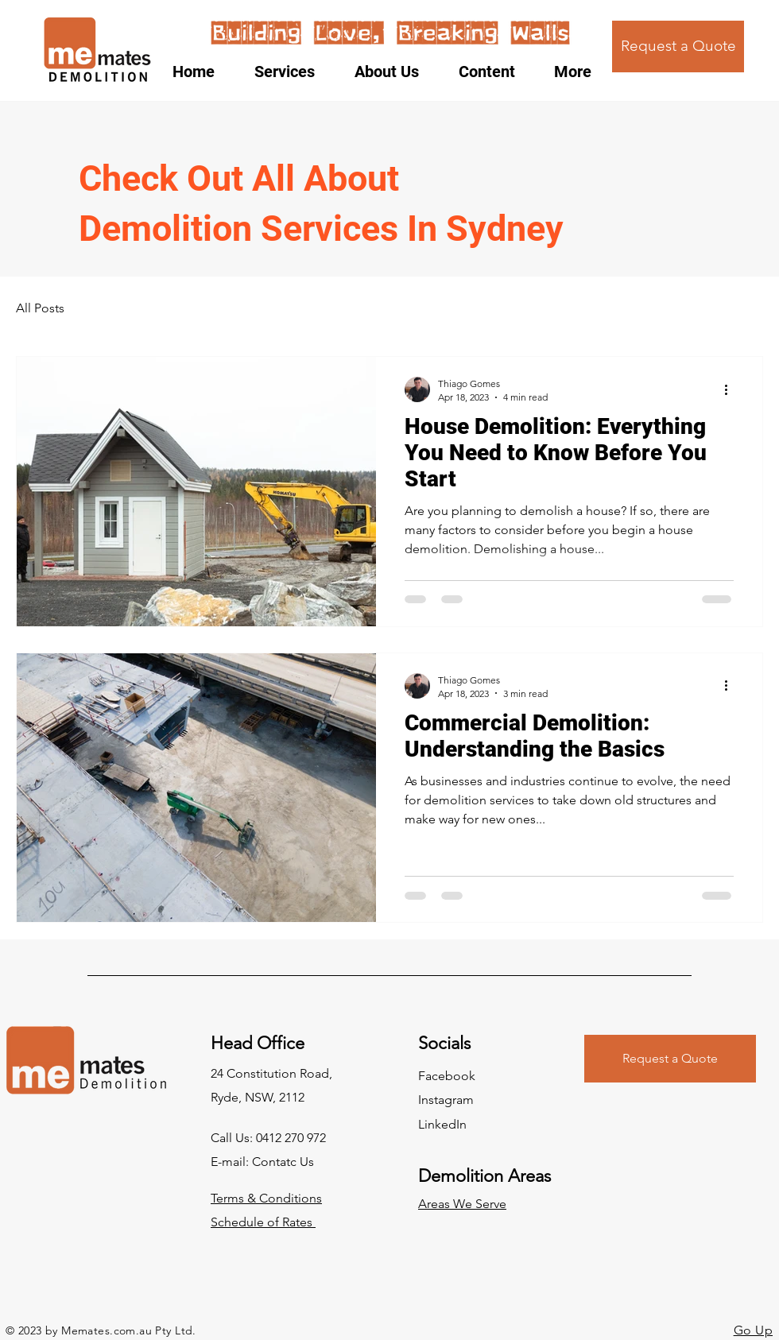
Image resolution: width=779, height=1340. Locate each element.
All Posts (40, 308)
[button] (494, 71)
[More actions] (731, 389)
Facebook (446, 1075)
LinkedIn (442, 1124)
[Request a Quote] (678, 46)
